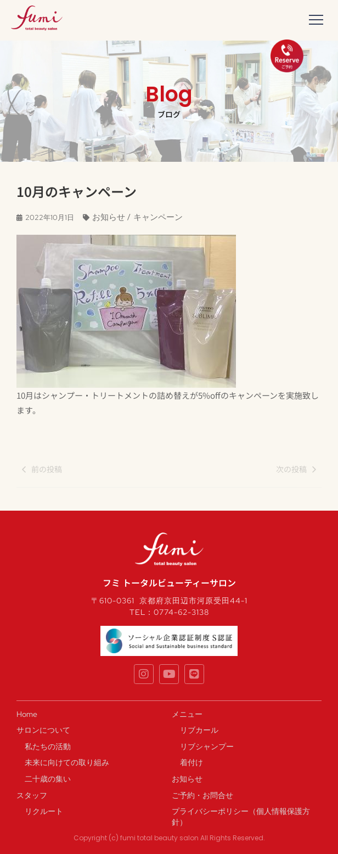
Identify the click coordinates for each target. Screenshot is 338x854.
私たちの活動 (48, 746)
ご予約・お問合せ (202, 795)
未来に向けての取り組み (67, 762)
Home (26, 714)
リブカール (199, 730)
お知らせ (187, 779)
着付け (191, 762)
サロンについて (43, 730)
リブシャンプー (207, 746)
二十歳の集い (48, 779)
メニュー (187, 714)
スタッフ (31, 795)
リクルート (44, 811)
